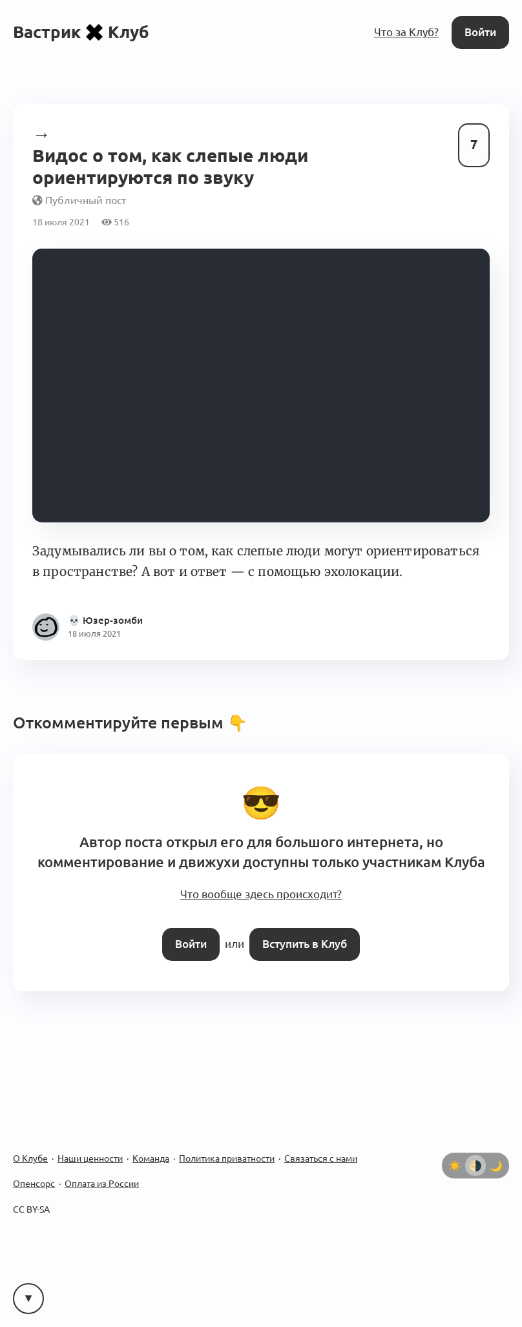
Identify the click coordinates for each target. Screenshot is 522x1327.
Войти (480, 32)
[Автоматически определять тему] (475, 1165)
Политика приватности (227, 1158)
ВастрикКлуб (81, 32)
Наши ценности (90, 1158)
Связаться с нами (320, 1158)
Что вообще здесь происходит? (261, 894)
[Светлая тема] (454, 1165)
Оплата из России (102, 1183)
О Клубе (30, 1158)
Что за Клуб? (406, 32)
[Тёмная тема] (496, 1165)
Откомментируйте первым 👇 (130, 723)
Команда (150, 1158)
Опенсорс (34, 1183)
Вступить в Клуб (304, 944)
